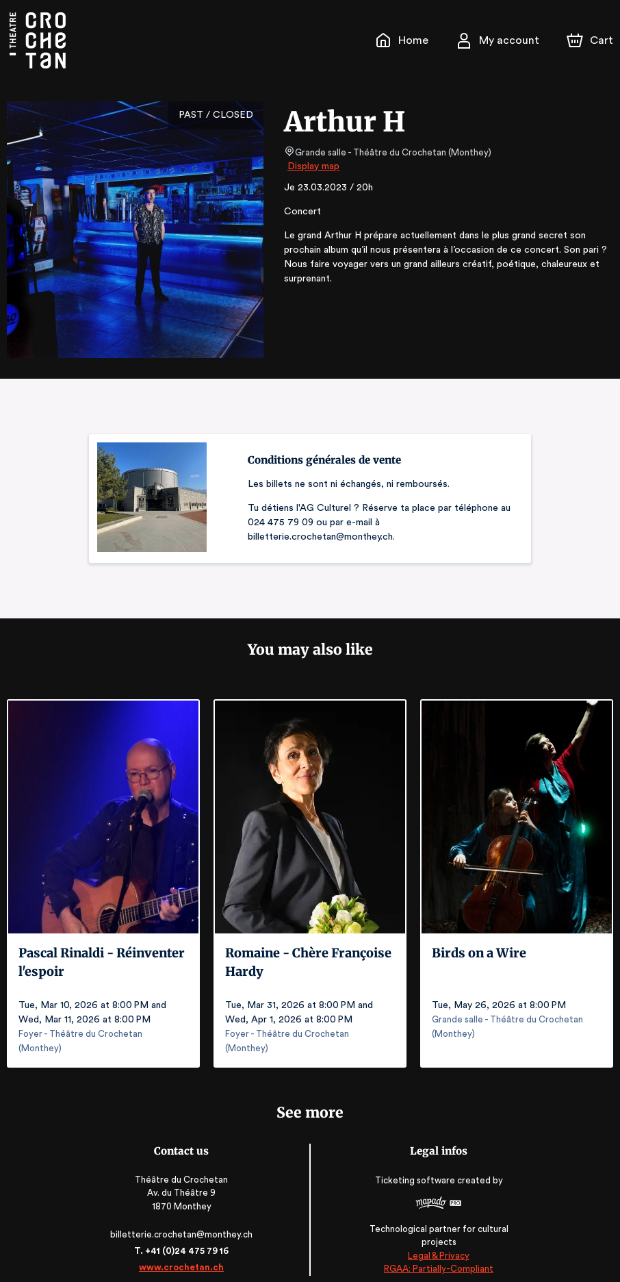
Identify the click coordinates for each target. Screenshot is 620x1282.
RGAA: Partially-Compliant (435, 1254)
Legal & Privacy (436, 1241)
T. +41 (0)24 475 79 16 (184, 1236)
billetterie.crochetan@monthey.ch (184, 1220)
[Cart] (591, 40)
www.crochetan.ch (184, 1253)
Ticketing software (414, 1171)
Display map (313, 166)
